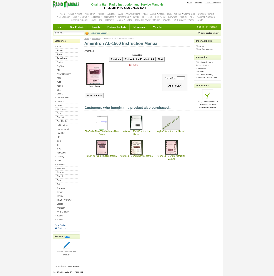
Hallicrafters (108, 17)
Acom (63, 14)
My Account (140, 27)
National (201, 17)
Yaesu (191, 20)
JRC (163, 17)
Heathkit (135, 17)
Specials (96, 27)
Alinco (71, 14)
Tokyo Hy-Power (142, 20)
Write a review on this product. (66, 252)
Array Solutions (133, 14)
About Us (198, 3)
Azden (162, 14)
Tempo (119, 20)
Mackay (183, 17)
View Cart (158, 27)
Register (213, 27)
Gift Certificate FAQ (204, 74)
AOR (120, 14)
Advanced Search (99, 33)
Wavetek (167, 20)
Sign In (200, 27)
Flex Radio (95, 17)
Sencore (211, 17)
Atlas (145, 14)
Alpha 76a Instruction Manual (171, 131)
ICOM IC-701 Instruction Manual (101, 156)
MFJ (192, 17)
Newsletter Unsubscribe (206, 77)
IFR (157, 17)
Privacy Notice (202, 65)
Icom (150, 17)
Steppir (84, 20)
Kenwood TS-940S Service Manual (136, 156)
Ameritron (96, 38)
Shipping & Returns (204, 62)
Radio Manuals (73, 266)
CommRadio (189, 14)
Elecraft (83, 17)
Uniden (156, 20)
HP (143, 17)
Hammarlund (123, 17)
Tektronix (109, 20)
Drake (211, 14)
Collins (177, 14)
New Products (77, 27)
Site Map (200, 71)
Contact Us (201, 68)
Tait (100, 20)
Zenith (200, 20)
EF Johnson (64, 17)
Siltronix (75, 20)
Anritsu (101, 14)
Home (189, 3)
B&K (169, 14)
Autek (153, 14)
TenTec (128, 20)
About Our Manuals (213, 3)
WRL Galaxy (180, 20)
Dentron (202, 14)
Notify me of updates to (207, 103)
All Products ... (61, 228)
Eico (75, 17)
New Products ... (62, 225)
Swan (93, 20)
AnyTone (111, 14)
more (67, 236)
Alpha (79, 14)
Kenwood (172, 17)
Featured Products (116, 27)
